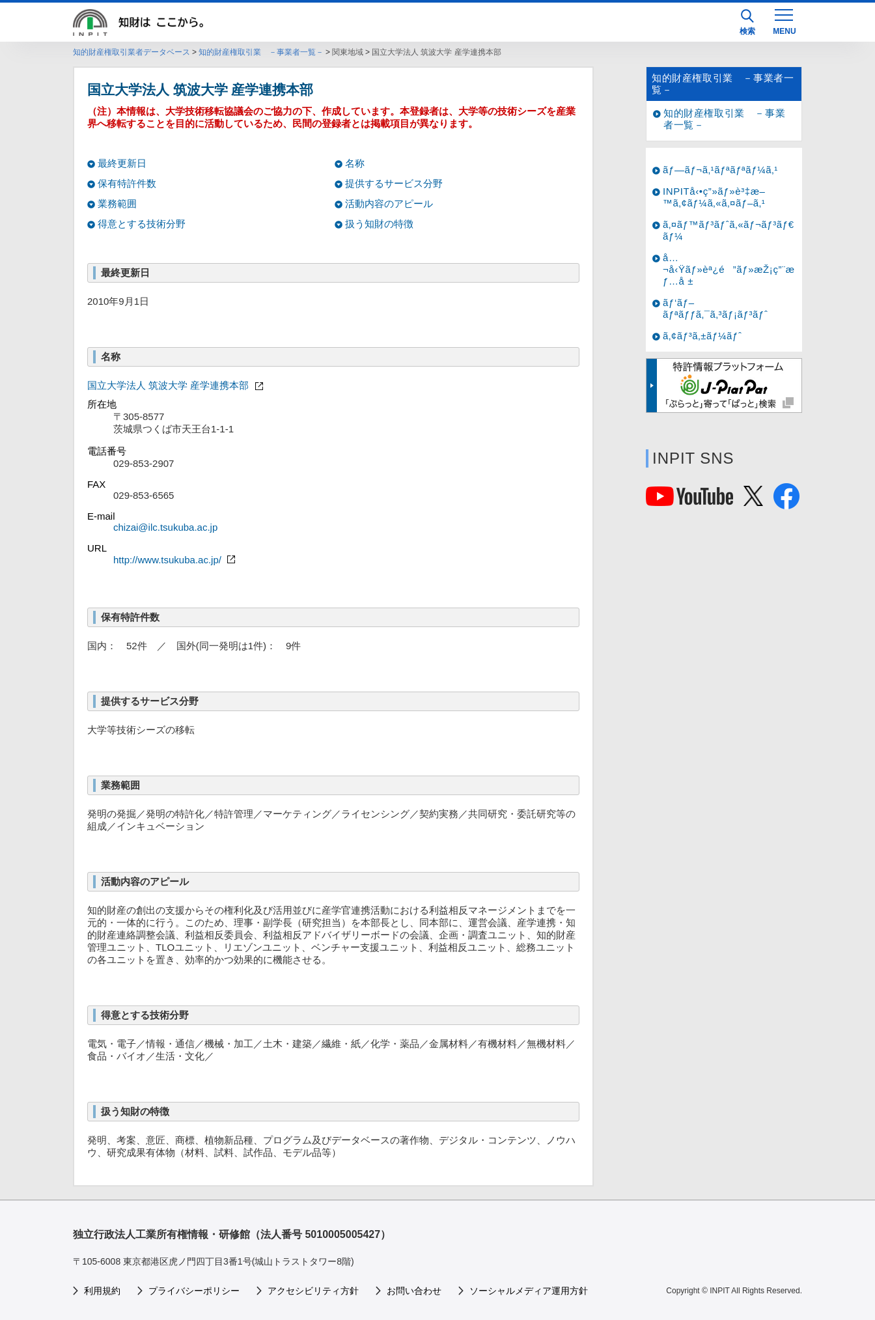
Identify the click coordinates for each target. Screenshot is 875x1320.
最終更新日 (122, 163)
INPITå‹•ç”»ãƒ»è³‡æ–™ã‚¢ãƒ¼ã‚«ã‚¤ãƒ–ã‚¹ (714, 197)
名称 (355, 163)
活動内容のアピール (389, 203)
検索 (747, 22)
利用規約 (102, 1290)
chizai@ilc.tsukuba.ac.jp (165, 527)
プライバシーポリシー (194, 1290)
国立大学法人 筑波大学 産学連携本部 (176, 385)
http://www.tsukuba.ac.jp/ (175, 559)
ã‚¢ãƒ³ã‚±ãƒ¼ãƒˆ (702, 335)
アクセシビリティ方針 (313, 1290)
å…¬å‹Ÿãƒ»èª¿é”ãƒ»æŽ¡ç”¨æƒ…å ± (729, 269)
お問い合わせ (414, 1290)
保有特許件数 (127, 183)
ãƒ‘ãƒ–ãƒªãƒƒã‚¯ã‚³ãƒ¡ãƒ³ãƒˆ (715, 308)
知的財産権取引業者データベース (131, 52)
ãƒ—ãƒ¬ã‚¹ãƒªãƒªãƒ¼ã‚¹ (720, 169)
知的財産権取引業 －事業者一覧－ (261, 52)
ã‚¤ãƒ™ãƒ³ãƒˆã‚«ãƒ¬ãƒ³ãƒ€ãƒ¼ (728, 230)
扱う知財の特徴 (379, 223)
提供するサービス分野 (394, 183)
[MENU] (784, 21)
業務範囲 (117, 203)
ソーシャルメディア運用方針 (528, 1290)
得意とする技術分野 (142, 223)
